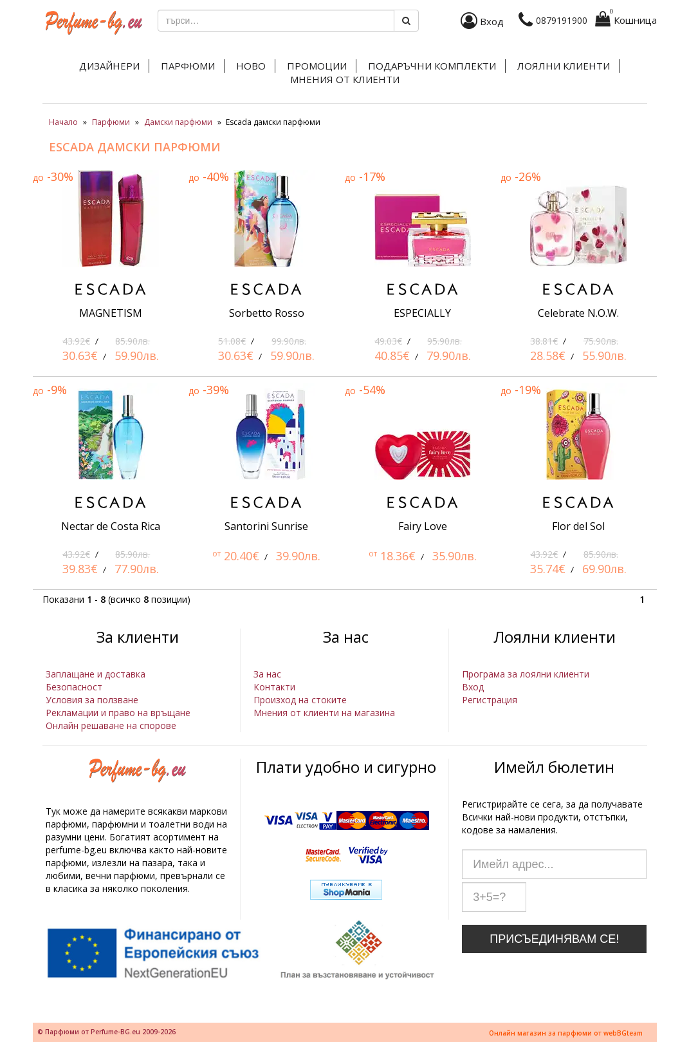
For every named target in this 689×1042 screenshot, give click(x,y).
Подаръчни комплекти (432, 65)
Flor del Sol (578, 526)
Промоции (317, 65)
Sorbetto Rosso (266, 313)
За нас (267, 674)
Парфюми (188, 65)
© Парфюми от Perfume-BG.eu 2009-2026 (106, 1031)
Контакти (274, 687)
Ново (251, 65)
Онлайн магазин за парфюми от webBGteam (566, 1032)
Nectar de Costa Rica (110, 526)
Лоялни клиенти (563, 65)
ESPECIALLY (422, 313)
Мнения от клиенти (345, 79)
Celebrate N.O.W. (578, 313)
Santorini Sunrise (266, 526)
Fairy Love (422, 526)
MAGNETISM (110, 313)
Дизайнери (109, 65)
